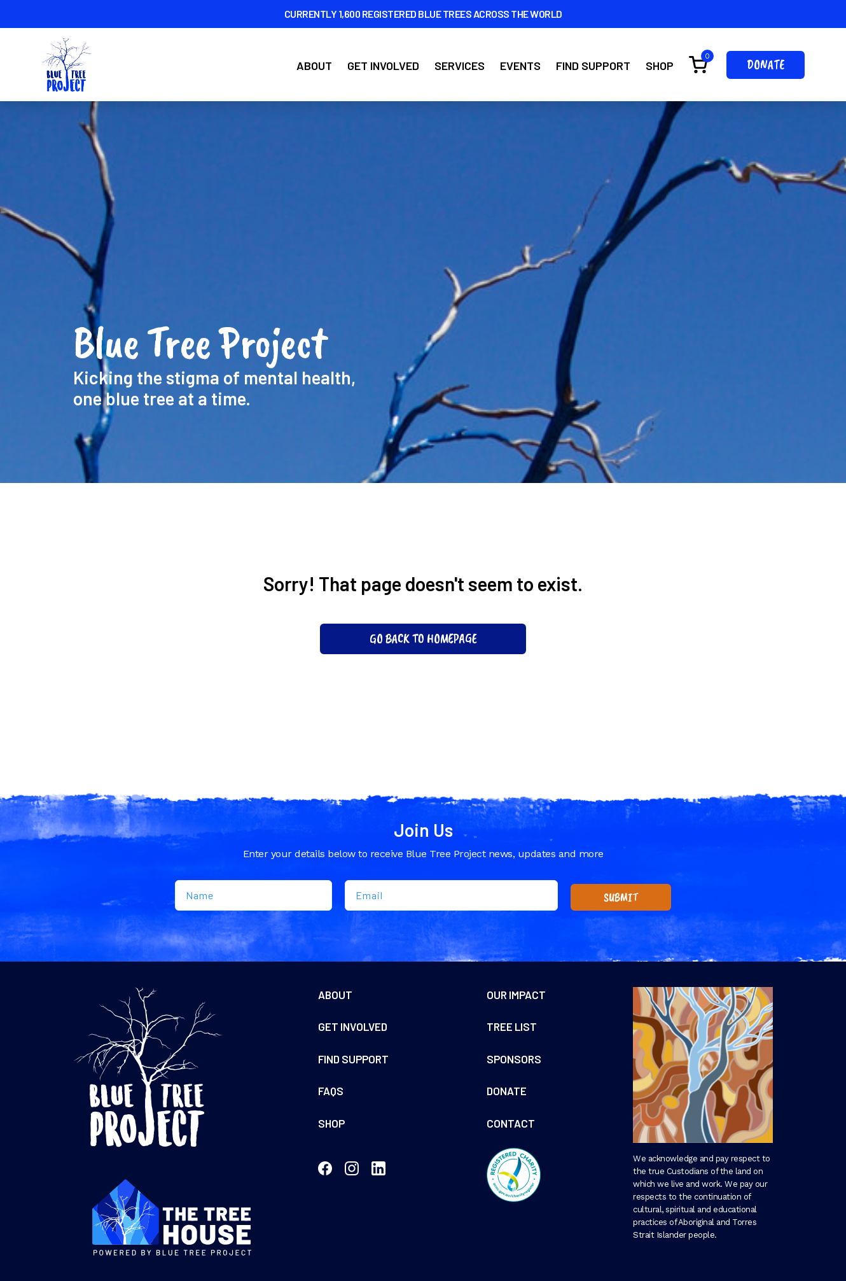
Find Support (593, 66)
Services (459, 66)
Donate (765, 65)
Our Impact (517, 995)
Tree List (513, 1028)
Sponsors (515, 1061)
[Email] (451, 895)
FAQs (331, 1095)
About (314, 66)
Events (520, 66)
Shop (660, 66)
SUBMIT (621, 896)
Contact (511, 1128)
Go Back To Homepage (423, 639)
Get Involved (383, 66)
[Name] (253, 895)
